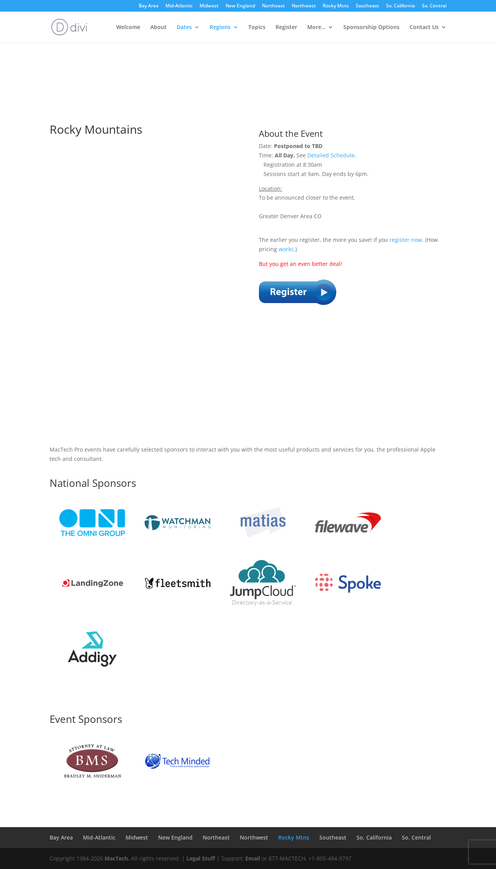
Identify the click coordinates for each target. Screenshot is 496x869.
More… (316, 27)
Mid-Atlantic (179, 6)
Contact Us (424, 27)
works (286, 249)
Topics (256, 27)
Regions (220, 27)
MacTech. (117, 858)
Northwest (304, 6)
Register (286, 27)
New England (240, 6)
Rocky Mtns (336, 6)
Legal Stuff (200, 858)
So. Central (434, 6)
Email (252, 858)
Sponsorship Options (371, 27)
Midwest (209, 6)
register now (405, 239)
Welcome (128, 27)
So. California (400, 6)
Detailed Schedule (331, 155)
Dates (184, 27)
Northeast (273, 6)
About (158, 27)
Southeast (367, 6)
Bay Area (148, 6)
